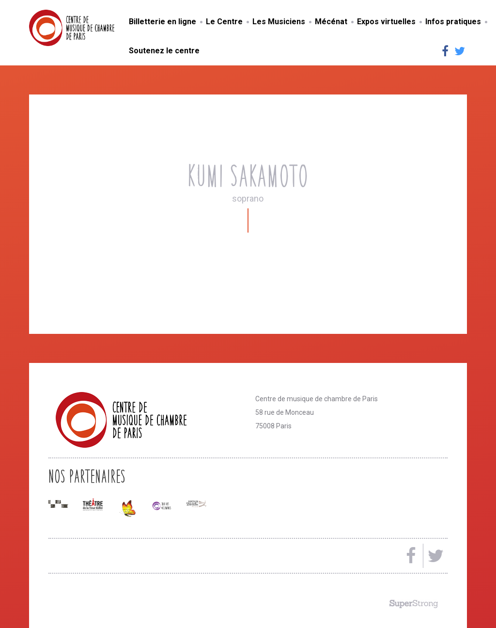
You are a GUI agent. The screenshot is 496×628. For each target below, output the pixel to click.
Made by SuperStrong (413, 604)
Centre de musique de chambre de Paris (94, 28)
